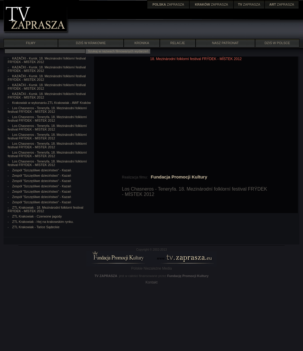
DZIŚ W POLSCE (277, 43)
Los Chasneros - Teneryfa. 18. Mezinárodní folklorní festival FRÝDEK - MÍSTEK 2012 (47, 109)
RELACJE (177, 43)
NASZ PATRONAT (225, 43)
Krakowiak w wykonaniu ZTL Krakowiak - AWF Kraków (51, 102)
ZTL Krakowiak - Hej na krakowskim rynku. (43, 221)
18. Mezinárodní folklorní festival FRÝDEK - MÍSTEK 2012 (195, 59)
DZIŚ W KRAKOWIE (91, 43)
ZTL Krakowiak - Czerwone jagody (37, 216)
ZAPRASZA (168, 4)
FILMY (31, 43)
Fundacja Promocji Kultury (179, 176)
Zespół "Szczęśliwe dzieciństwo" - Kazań (41, 170)
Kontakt (152, 282)
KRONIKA (141, 43)
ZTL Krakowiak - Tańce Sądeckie (35, 227)
